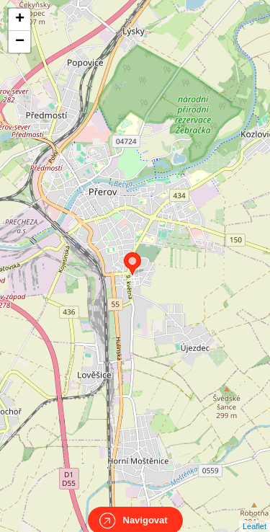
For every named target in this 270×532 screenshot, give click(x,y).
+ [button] (19, 19)
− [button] (19, 42)
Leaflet (254, 513)
